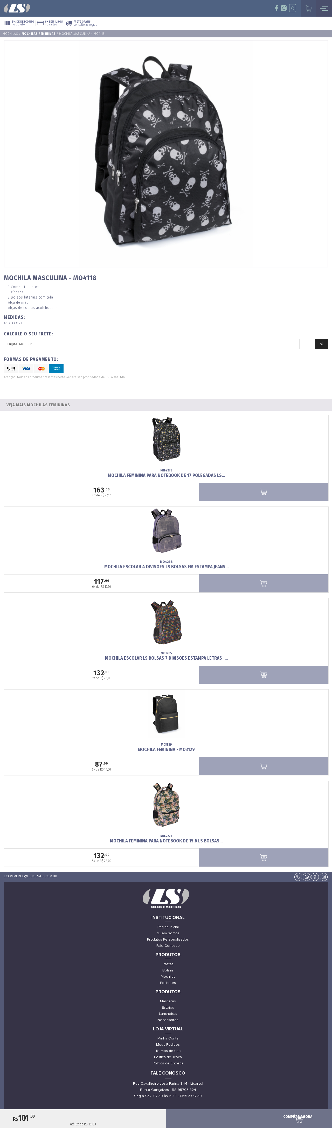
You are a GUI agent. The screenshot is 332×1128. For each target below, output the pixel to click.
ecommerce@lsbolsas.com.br (30, 876)
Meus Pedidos (168, 1044)
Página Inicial (168, 927)
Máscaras (168, 1001)
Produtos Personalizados (168, 939)
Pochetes (168, 983)
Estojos (168, 1007)
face (277, 8)
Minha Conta (167, 1038)
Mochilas (10, 34)
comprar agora (297, 1116)
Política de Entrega (168, 1063)
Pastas (168, 964)
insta (284, 8)
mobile (324, 8)
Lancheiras (168, 1014)
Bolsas (168, 970)
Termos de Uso (168, 1051)
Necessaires (167, 1020)
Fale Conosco (168, 946)
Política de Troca (168, 1057)
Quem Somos (168, 933)
